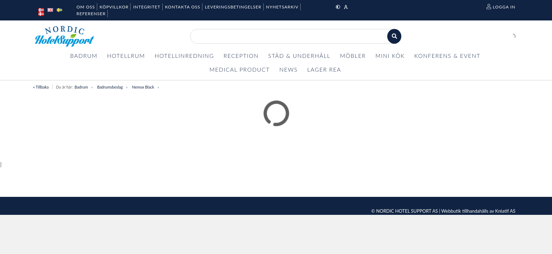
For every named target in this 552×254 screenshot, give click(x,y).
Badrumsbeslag (110, 87)
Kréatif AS (505, 211)
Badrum (81, 87)
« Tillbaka (41, 87)
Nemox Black (143, 87)
